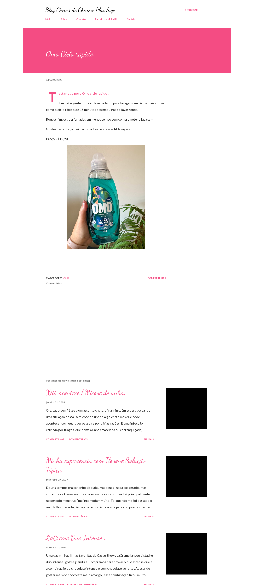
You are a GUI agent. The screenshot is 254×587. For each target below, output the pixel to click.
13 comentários (77, 439)
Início (48, 19)
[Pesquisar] (191, 10)
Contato (81, 19)
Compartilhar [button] (157, 278)
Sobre (64, 19)
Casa (66, 278)
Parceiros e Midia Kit (106, 19)
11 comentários (77, 516)
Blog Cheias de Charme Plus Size (80, 9)
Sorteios (132, 19)
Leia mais (148, 439)
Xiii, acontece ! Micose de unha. (86, 392)
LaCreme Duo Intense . (76, 537)
